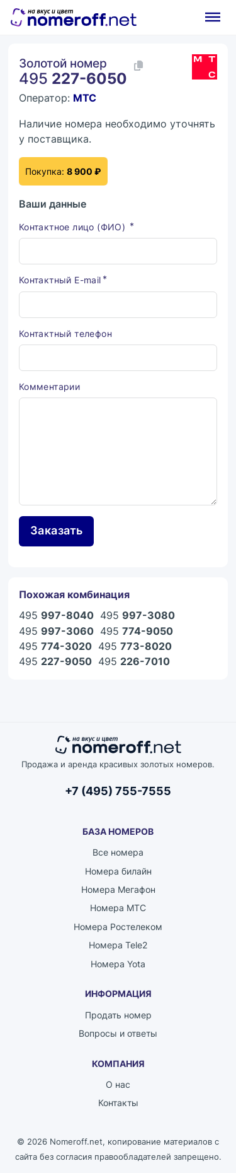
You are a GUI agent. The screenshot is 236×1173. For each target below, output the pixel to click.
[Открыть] (212, 17)
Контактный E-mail (60, 279)
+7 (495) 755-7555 (118, 791)
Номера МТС (118, 907)
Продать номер (118, 1015)
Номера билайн (118, 871)
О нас (118, 1084)
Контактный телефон (65, 333)
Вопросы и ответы (118, 1033)
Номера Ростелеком (118, 926)
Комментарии (49, 386)
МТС (84, 97)
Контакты (118, 1102)
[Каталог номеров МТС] (204, 67)
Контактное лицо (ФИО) (73, 226)
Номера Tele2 (118, 945)
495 (56, 615)
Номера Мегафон (118, 889)
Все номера (118, 852)
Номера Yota (118, 963)
